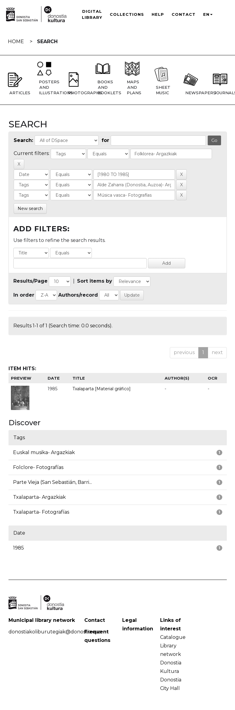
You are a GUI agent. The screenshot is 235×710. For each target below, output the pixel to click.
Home (16, 41)
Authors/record (78, 295)
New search (30, 208)
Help (158, 14)
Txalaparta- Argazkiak (39, 497)
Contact (184, 14)
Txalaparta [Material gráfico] (101, 388)
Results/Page (30, 281)
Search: (23, 140)
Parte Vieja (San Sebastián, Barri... (52, 482)
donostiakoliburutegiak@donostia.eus (54, 632)
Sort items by (94, 281)
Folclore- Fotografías (38, 467)
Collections (127, 14)
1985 (18, 548)
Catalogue (173, 637)
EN (208, 14)
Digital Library (92, 14)
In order (23, 295)
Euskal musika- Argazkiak (44, 452)
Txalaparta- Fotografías (41, 512)
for (105, 140)
